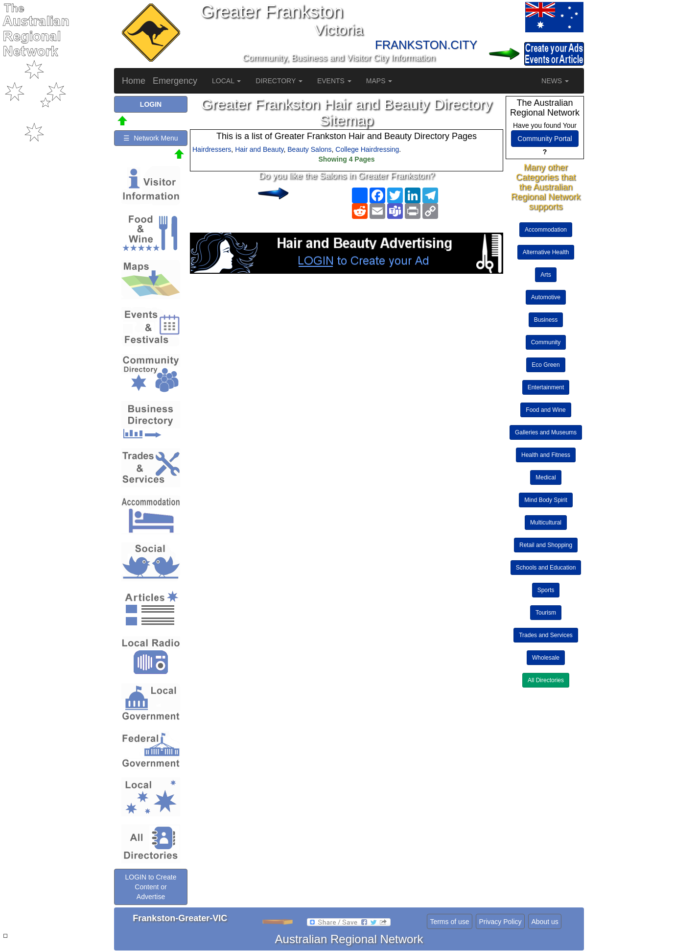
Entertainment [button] (546, 387)
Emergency (175, 81)
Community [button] (546, 342)
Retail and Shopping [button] (545, 545)
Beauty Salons (309, 149)
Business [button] (546, 319)
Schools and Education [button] (546, 567)
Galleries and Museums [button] (546, 432)
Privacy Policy (500, 922)
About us (544, 922)
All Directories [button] (546, 680)
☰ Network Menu (150, 138)
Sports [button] (546, 590)
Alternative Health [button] (546, 252)
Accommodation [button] (546, 229)
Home (133, 81)
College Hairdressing (367, 149)
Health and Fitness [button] (545, 455)
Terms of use (449, 922)
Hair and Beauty (259, 149)
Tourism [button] (545, 612)
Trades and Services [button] (546, 635)
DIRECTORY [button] (279, 81)
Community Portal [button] (544, 139)
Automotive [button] (545, 297)
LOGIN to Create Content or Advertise (150, 887)
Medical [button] (545, 477)
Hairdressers (211, 149)
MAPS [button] (379, 81)
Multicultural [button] (545, 522)
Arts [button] (545, 274)
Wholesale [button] (545, 657)
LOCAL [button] (226, 81)
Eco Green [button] (545, 364)
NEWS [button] (555, 81)
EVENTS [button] (334, 81)
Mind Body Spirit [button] (545, 500)
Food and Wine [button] (545, 409)
